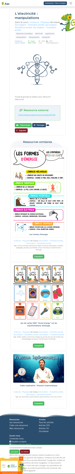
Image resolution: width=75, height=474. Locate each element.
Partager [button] (39, 125)
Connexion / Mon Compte (55, 3)
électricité (39, 34)
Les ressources (16, 422)
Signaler (21, 130)
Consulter (38, 256)
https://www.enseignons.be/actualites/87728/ (37, 115)
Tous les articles (46, 422)
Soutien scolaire (17, 441)
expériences (49, 34)
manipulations (34, 37)
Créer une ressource (18, 425)
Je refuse (24, 451)
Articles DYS (44, 425)
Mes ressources (16, 428)
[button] (47, 125)
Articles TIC (44, 428)
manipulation (21, 37)
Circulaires (44, 431)
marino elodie (20, 43)
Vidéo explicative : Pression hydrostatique (38, 386)
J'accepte (14, 451)
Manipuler (46, 37)
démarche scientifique (24, 34)
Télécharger (23, 125)
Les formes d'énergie (38, 234)
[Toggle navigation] (71, 3)
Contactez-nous (16, 438)
